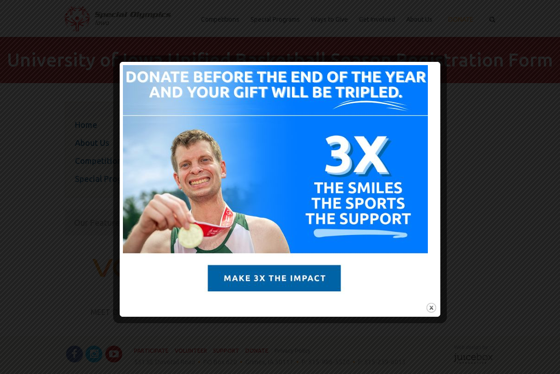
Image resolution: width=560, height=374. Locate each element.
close (431, 308)
